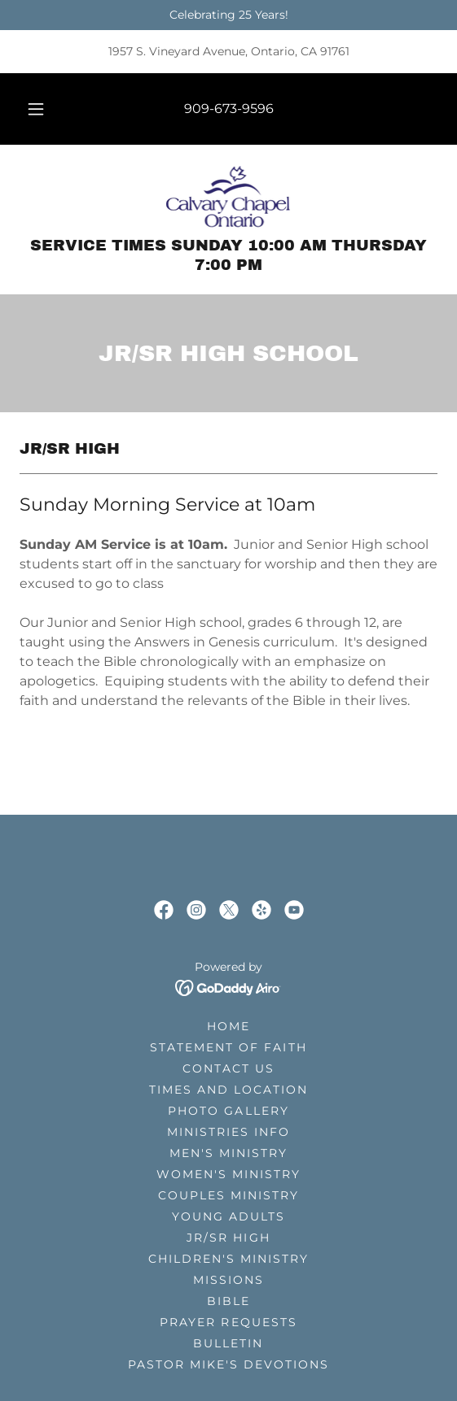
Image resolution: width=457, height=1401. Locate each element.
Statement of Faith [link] (228, 1047)
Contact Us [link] (228, 1068)
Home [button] (228, 1026)
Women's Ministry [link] (228, 1174)
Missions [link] (228, 1280)
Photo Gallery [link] (228, 1110)
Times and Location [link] (228, 1089)
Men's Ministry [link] (228, 1153)
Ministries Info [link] (228, 1132)
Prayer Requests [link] (228, 1322)
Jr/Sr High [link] (228, 1237)
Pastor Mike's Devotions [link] (228, 1364)
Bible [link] (228, 1301)
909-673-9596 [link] (229, 108)
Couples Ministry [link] (228, 1195)
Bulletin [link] (228, 1343)
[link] (229, 196)
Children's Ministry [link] (228, 1258)
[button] (39, 109)
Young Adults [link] (228, 1216)
